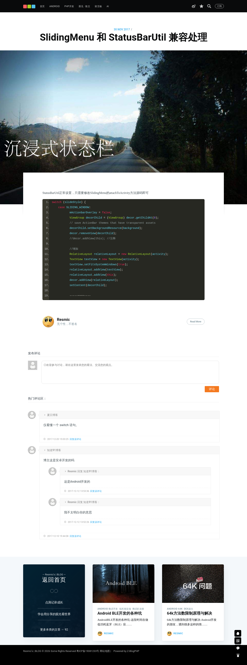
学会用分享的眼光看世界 (54, 610)
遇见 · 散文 (84, 6)
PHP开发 (69, 6)
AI (108, 6)
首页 (42, 6)
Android (54, 6)
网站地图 (105, 651)
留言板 (98, 6)
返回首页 (54, 576)
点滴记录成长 (54, 599)
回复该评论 (75, 439)
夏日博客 (52, 414)
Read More (195, 321)
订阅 (219, 6)
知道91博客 (54, 450)
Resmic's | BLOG (32, 651)
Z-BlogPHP (133, 651)
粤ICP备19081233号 (87, 651)
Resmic (63, 319)
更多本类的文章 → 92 (54, 629)
